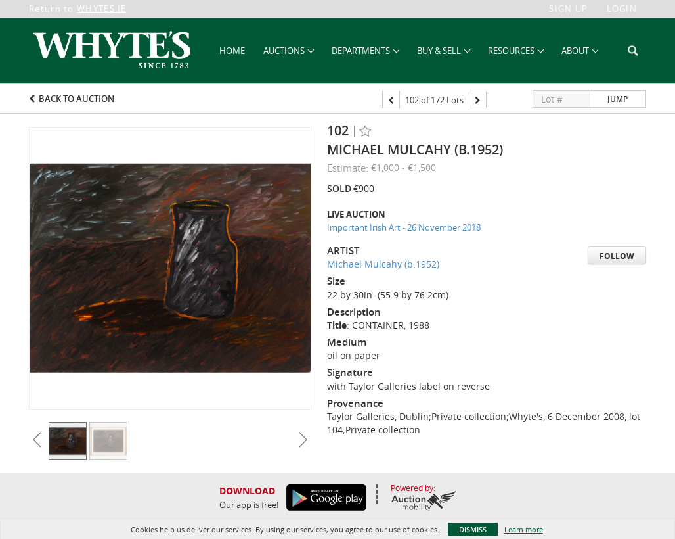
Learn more (523, 529)
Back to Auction (76, 99)
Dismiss (473, 529)
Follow (616, 256)
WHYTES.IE (102, 8)
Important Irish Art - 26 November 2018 (404, 227)
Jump (617, 99)
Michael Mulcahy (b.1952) (383, 264)
